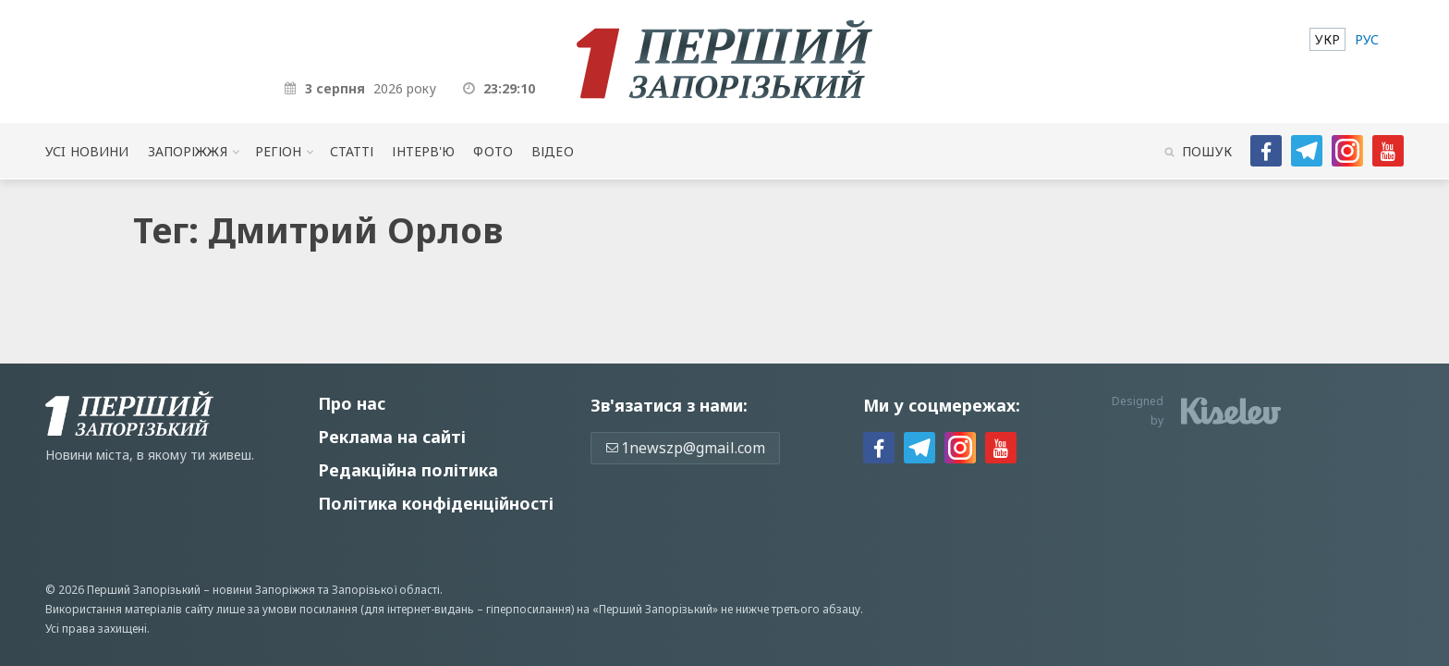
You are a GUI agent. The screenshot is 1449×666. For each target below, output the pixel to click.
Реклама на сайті (392, 437)
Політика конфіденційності (436, 503)
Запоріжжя (187, 151)
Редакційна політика (408, 470)
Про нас (351, 403)
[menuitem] (1327, 39)
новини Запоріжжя (264, 590)
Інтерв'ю (423, 151)
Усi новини (86, 151)
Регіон (278, 151)
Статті (352, 151)
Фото (493, 151)
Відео (552, 151)
